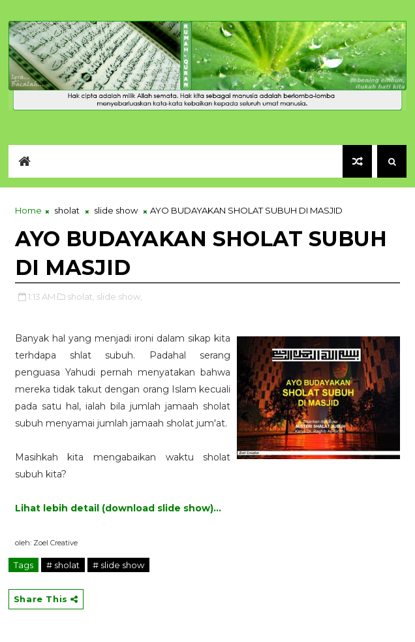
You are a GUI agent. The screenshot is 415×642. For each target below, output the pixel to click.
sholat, (81, 296)
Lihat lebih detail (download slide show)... (118, 508)
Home (28, 210)
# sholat (63, 565)
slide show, (119, 296)
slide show (116, 210)
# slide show (118, 565)
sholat (67, 210)
